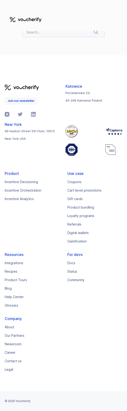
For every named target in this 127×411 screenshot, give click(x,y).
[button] (116, 19)
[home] (24, 19)
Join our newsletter (21, 101)
